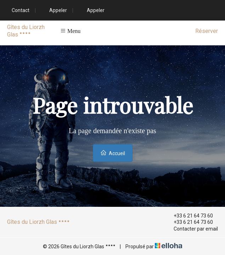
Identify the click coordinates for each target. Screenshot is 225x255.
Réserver (206, 31)
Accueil (112, 152)
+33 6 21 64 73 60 (189, 215)
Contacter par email (191, 229)
